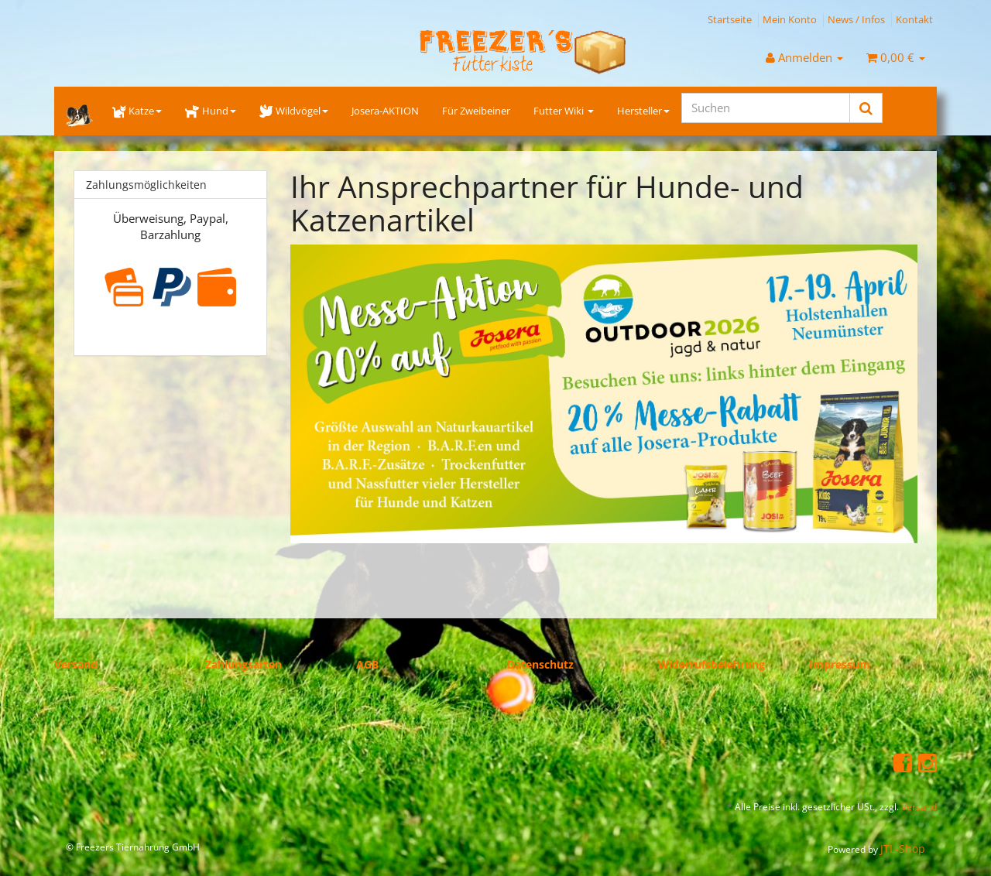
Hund (210, 111)
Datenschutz (540, 664)
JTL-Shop (902, 848)
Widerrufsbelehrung (711, 664)
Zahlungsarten (243, 664)
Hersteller (643, 111)
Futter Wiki (563, 111)
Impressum (839, 664)
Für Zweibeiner (476, 111)
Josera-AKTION (385, 111)
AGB (367, 664)
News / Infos (856, 19)
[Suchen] (765, 108)
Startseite (730, 19)
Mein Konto (790, 19)
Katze (137, 111)
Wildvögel (293, 111)
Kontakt (914, 19)
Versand (76, 664)
